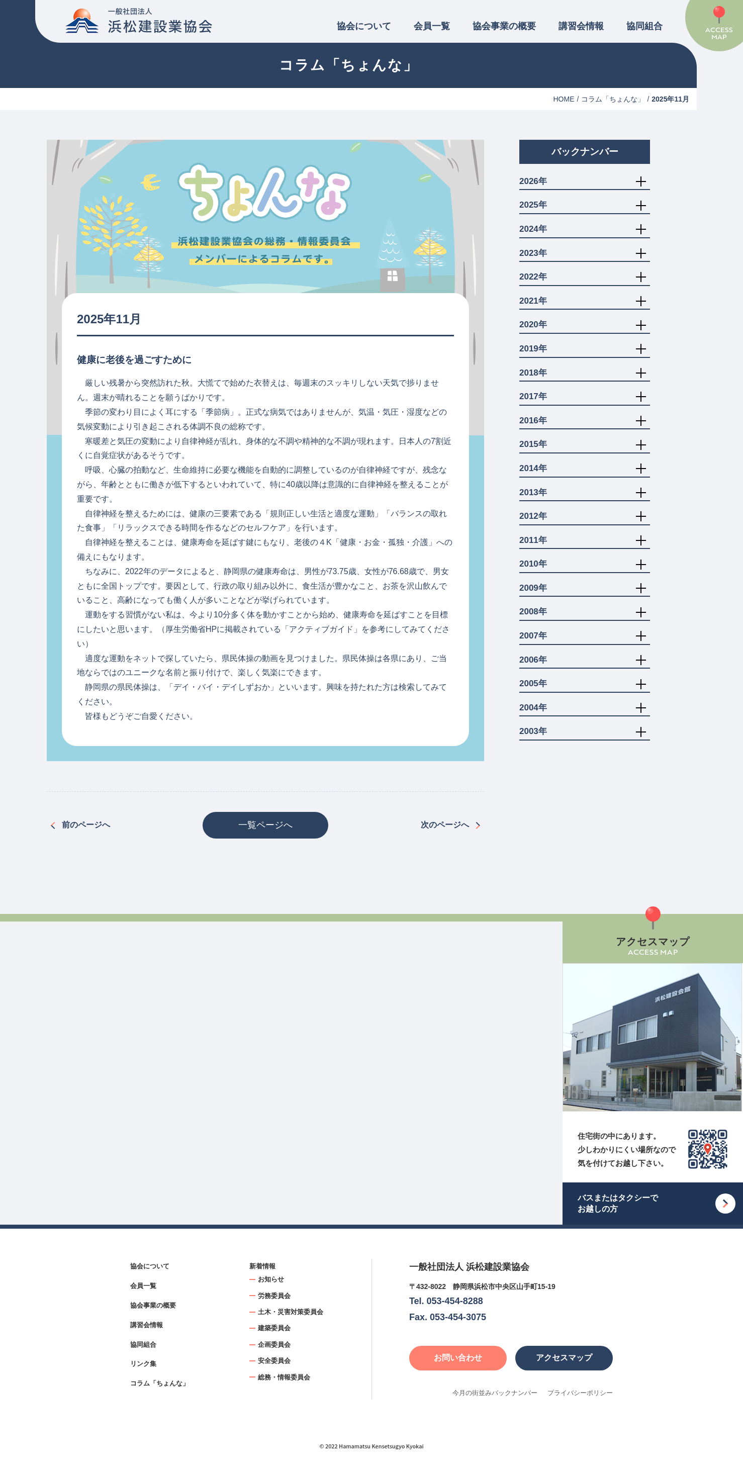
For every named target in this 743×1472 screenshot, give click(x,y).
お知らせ (271, 1279)
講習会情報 (581, 26)
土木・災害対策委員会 (290, 1312)
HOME (564, 99)
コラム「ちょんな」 (612, 99)
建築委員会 (274, 1328)
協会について (364, 26)
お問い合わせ (458, 1357)
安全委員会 (274, 1360)
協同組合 (644, 26)
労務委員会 (274, 1296)
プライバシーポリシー (580, 1393)
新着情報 (262, 1266)
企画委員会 (274, 1344)
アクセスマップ (564, 1357)
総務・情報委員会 (284, 1377)
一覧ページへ (265, 825)
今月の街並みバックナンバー (494, 1393)
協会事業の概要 (504, 26)
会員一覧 (432, 26)
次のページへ (445, 824)
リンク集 (143, 1363)
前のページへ (86, 824)
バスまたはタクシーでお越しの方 (618, 1203)
